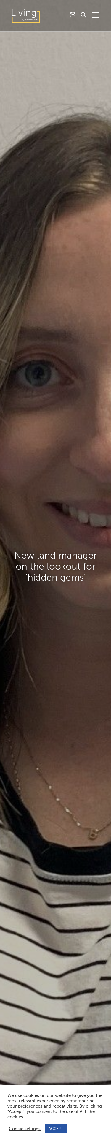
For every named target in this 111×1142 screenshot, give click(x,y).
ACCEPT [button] (56, 1128)
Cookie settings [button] (25, 1128)
